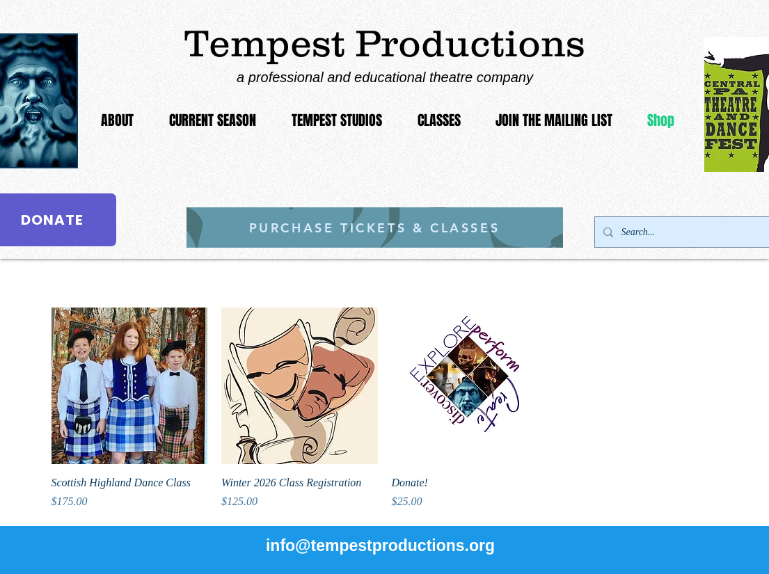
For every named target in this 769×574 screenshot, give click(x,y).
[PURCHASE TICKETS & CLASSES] (375, 227)
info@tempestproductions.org (380, 545)
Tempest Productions (384, 43)
